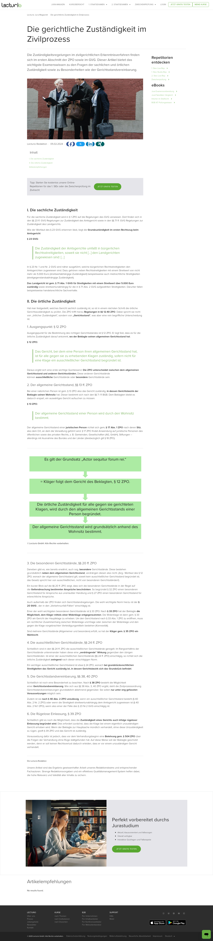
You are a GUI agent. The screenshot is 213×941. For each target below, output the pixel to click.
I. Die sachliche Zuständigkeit (41, 159)
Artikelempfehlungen (38, 167)
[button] (48, 15)
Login (163, 4)
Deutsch (170, 936)
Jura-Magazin (58, 4)
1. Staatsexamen (98, 4)
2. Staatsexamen (121, 4)
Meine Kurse (201, 4)
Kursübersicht (76, 4)
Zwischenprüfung (145, 4)
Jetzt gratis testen (180, 4)
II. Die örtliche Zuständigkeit (40, 163)
